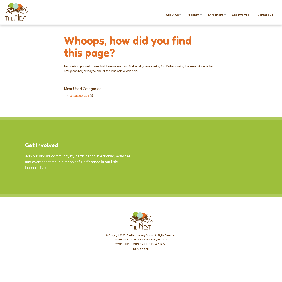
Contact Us (139, 244)
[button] (274, 5)
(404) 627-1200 (156, 244)
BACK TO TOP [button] (141, 249)
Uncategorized (79, 95)
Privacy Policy (122, 244)
